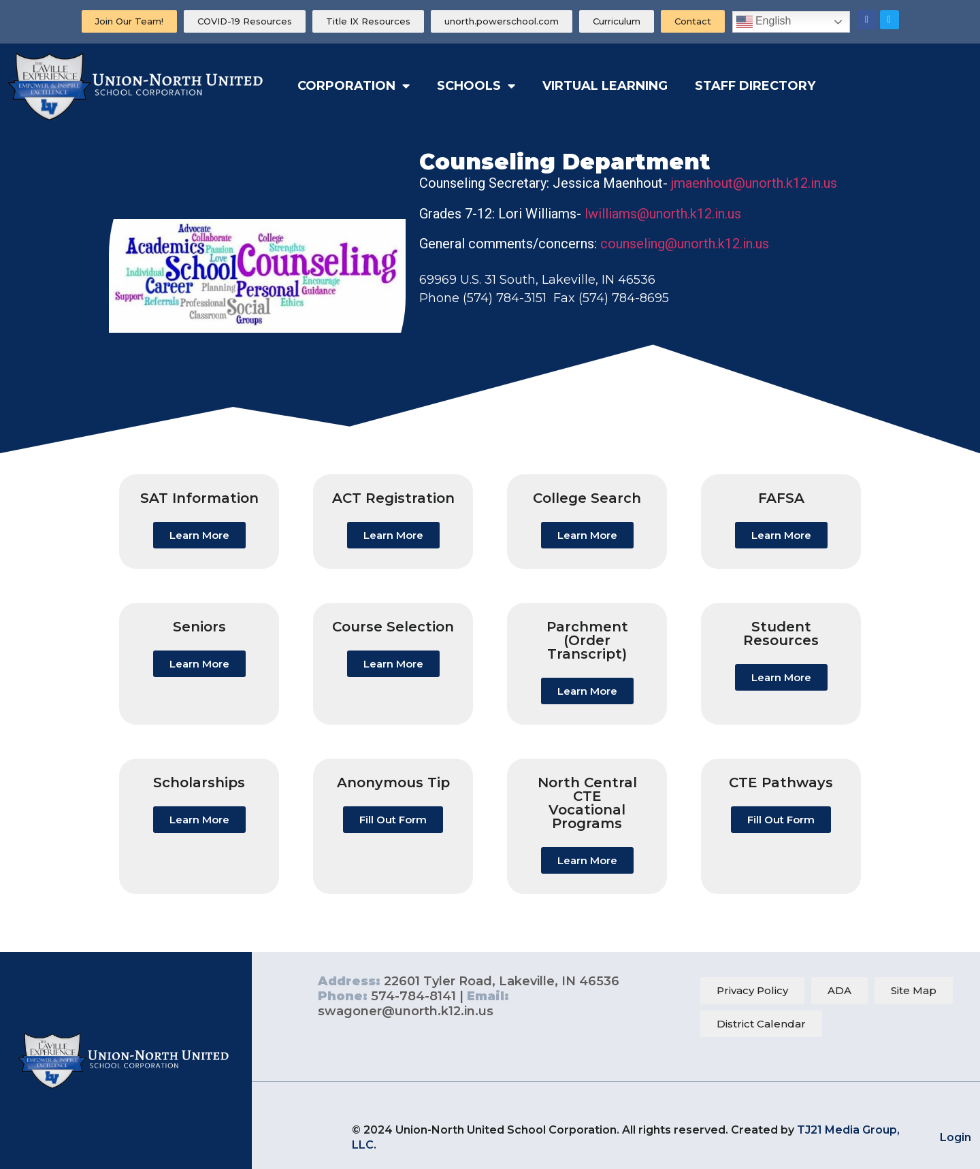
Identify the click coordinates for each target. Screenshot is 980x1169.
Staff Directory (755, 85)
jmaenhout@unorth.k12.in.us (754, 183)
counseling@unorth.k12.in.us (684, 243)
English (763, 22)
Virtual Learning (605, 85)
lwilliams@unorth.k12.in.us (663, 213)
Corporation (353, 86)
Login (955, 1137)
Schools (476, 86)
